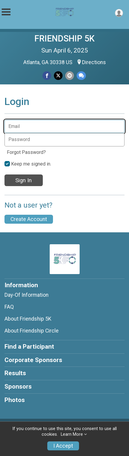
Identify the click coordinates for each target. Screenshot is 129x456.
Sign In (23, 180)
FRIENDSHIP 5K (64, 38)
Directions (94, 62)
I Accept (63, 446)
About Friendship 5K (27, 319)
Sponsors (18, 386)
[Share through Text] (81, 75)
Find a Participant (29, 346)
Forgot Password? (26, 152)
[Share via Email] (69, 75)
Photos (14, 400)
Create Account (28, 219)
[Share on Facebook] (47, 75)
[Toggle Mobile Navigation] (6, 12)
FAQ (9, 307)
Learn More (72, 434)
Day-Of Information (26, 295)
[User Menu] (119, 13)
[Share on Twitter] (58, 75)
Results (15, 373)
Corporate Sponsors (33, 360)
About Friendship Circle (31, 331)
